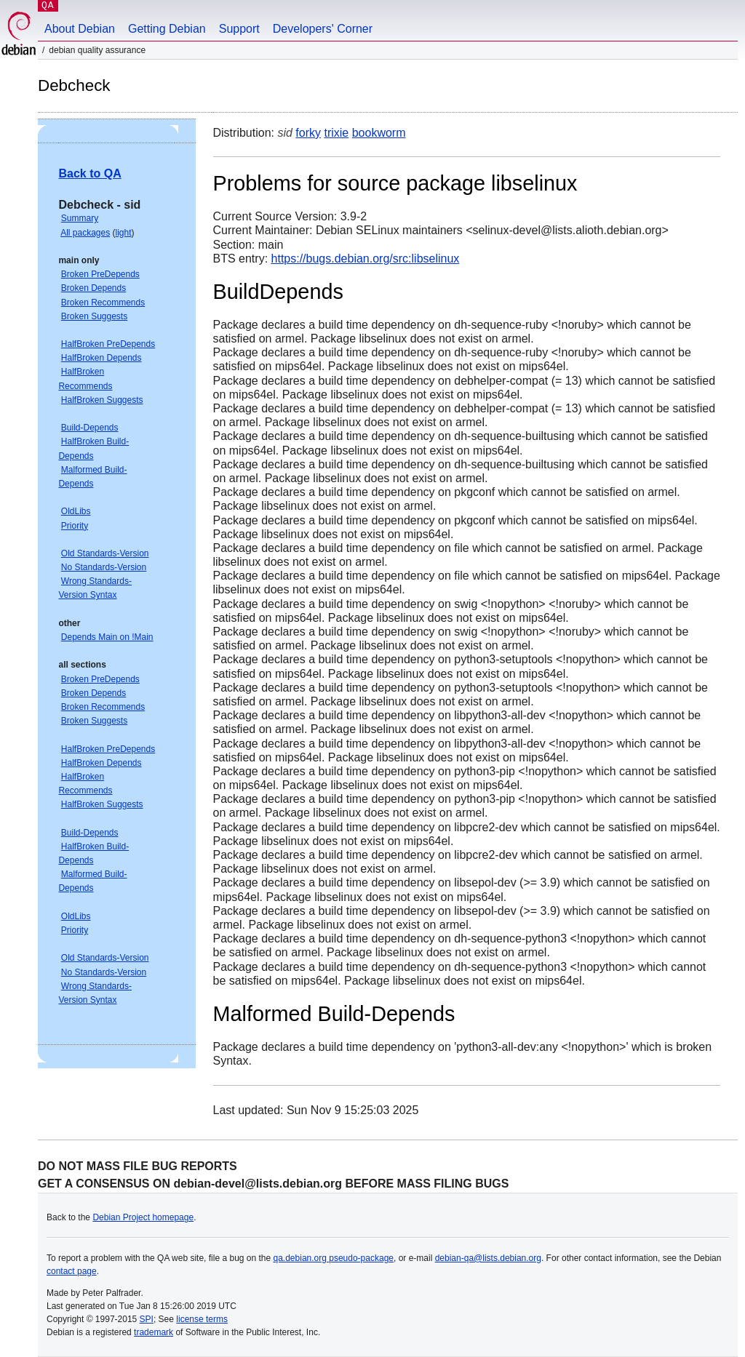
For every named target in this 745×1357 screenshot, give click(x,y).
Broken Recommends (103, 302)
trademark (153, 1332)
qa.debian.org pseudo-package (334, 1258)
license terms (202, 1319)
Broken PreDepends (100, 274)
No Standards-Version (103, 567)
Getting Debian (167, 29)
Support (239, 29)
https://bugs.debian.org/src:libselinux (365, 258)
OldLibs (76, 511)
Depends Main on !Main (107, 637)
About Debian (79, 29)
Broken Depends (93, 288)
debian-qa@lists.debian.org (488, 1258)
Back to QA (89, 173)
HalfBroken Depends (101, 358)
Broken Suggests (94, 316)
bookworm (379, 133)
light (124, 233)
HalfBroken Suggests (102, 400)
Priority (74, 526)
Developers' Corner (322, 29)
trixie (336, 133)
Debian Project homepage (143, 1217)
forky (308, 133)
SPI (147, 1319)
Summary (79, 218)
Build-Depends (90, 428)
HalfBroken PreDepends (108, 344)
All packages (85, 233)
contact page (72, 1271)
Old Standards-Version (105, 553)
